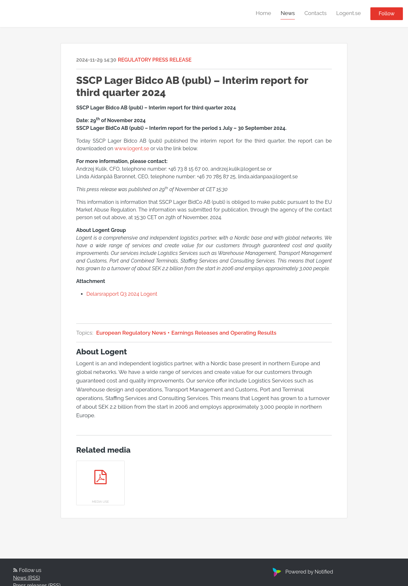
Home (263, 13)
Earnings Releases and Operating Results (223, 333)
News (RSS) (26, 578)
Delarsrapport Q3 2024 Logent (121, 294)
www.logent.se (131, 148)
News (287, 13)
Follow (387, 14)
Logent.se (348, 13)
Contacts (315, 13)
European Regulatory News (133, 333)
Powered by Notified (302, 572)
